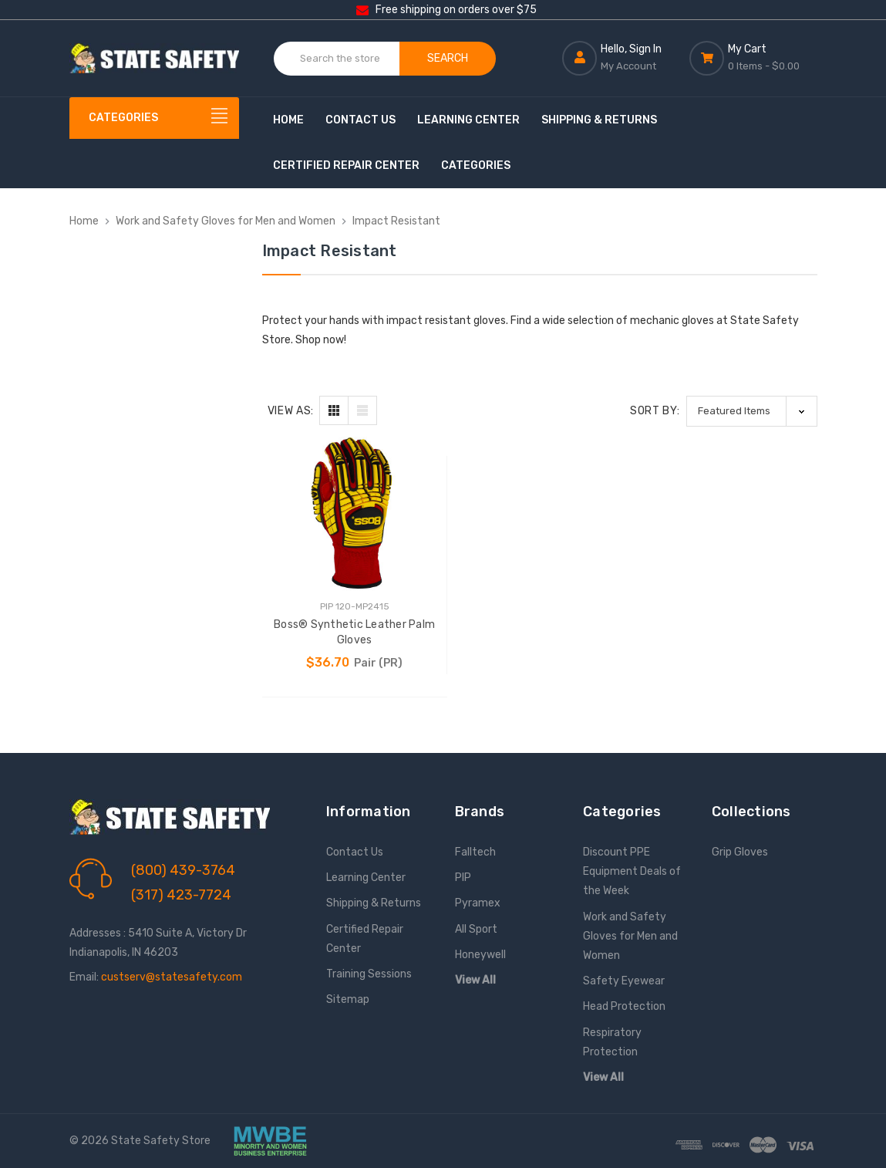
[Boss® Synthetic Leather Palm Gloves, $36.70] (355, 514)
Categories (475, 165)
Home (288, 120)
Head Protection (624, 1006)
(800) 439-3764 (183, 870)
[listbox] (751, 411)
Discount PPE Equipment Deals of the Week (632, 871)
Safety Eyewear (624, 980)
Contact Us (360, 120)
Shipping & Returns (599, 120)
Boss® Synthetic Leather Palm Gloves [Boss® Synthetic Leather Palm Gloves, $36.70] (354, 632)
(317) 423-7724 (181, 894)
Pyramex (477, 903)
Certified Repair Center (346, 165)
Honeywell (480, 954)
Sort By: (655, 410)
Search (447, 58)
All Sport (476, 929)
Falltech (475, 852)
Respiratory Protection (612, 1042)
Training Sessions (369, 974)
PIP (463, 877)
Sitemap (347, 999)
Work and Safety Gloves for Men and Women (630, 936)
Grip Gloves (740, 852)
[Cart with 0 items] (753, 58)
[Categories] (154, 118)
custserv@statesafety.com (171, 977)
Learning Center (468, 120)
